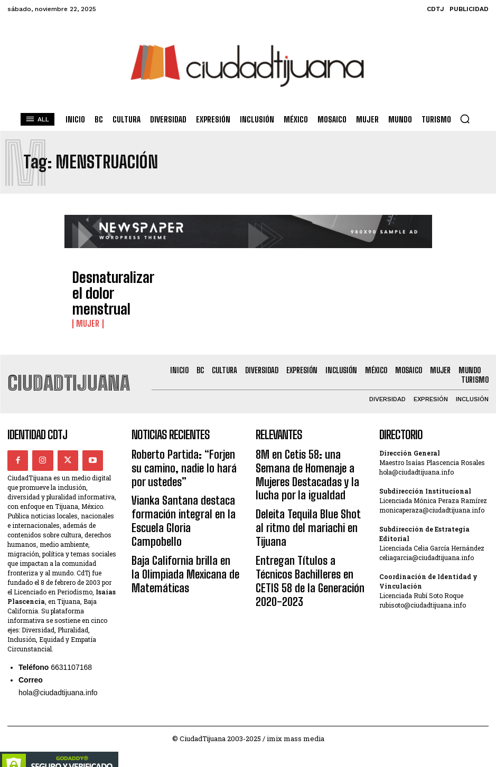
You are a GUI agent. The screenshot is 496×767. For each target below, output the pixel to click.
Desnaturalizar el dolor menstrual (112, 289)
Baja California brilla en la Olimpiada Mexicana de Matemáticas (175, 524)
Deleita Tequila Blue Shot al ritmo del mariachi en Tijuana (305, 484)
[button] (464, 118)
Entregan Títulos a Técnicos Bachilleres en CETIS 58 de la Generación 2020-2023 (302, 514)
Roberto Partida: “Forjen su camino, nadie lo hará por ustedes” (177, 453)
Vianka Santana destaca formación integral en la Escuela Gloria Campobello (186, 489)
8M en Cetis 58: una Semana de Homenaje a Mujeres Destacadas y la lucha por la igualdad (309, 453)
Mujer (86, 305)
